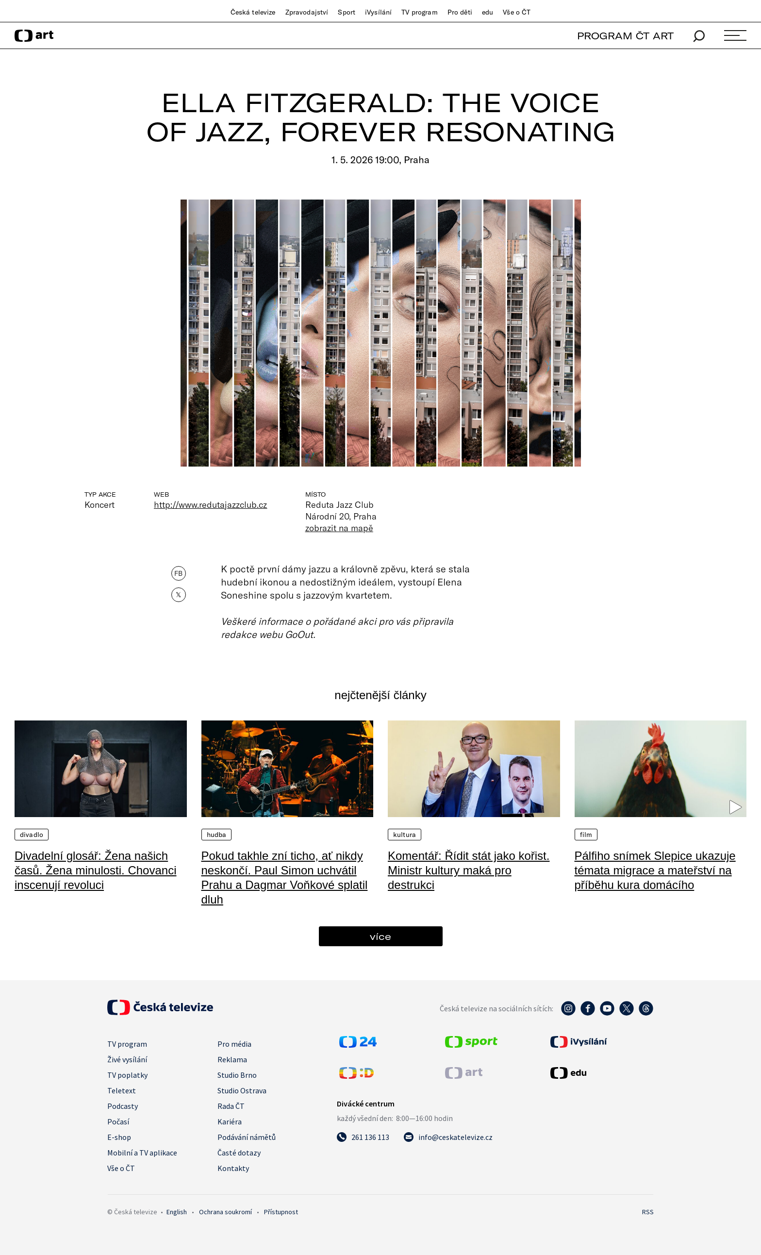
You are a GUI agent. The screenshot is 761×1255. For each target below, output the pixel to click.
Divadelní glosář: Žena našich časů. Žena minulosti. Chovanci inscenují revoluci (96, 870)
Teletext (121, 1090)
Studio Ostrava (241, 1090)
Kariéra (229, 1121)
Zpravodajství (307, 12)
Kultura (404, 834)
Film (586, 834)
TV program (419, 12)
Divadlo (31, 834)
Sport (346, 12)
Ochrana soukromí (225, 1211)
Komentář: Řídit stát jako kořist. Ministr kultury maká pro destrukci (468, 870)
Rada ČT (231, 1106)
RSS (648, 1211)
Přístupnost (281, 1211)
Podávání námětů (246, 1137)
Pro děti (459, 12)
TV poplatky (127, 1075)
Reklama (232, 1059)
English (176, 1211)
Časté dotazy (239, 1152)
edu (487, 12)
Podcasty (122, 1106)
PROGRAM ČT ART (625, 36)
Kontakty (233, 1168)
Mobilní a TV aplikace (142, 1152)
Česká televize (253, 12)
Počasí (118, 1121)
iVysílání (378, 12)
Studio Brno (237, 1075)
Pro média (234, 1044)
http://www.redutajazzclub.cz (210, 504)
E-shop (119, 1137)
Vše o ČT (516, 12)
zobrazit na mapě (339, 527)
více (380, 936)
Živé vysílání (127, 1059)
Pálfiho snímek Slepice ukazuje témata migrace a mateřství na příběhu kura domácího (655, 870)
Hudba (217, 834)
